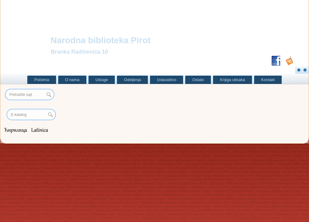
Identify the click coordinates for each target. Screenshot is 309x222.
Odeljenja (132, 79)
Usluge (101, 79)
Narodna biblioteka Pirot (101, 40)
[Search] (31, 114)
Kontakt (268, 79)
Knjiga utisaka (232, 79)
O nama (72, 79)
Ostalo (198, 79)
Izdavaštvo (166, 79)
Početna (41, 79)
